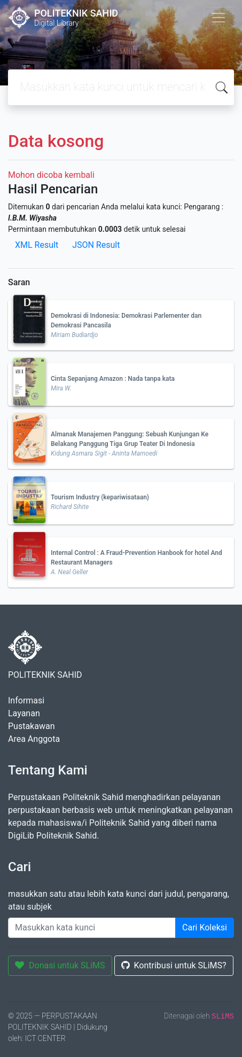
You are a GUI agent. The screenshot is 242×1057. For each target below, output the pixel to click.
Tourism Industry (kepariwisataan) (100, 497)
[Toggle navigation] (218, 17)
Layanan (24, 713)
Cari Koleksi (204, 927)
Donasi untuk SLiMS (60, 965)
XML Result (36, 245)
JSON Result (96, 245)
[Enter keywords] (92, 928)
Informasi (26, 700)
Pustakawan (31, 726)
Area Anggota (34, 739)
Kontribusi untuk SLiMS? (174, 965)
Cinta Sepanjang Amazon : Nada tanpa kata (113, 378)
